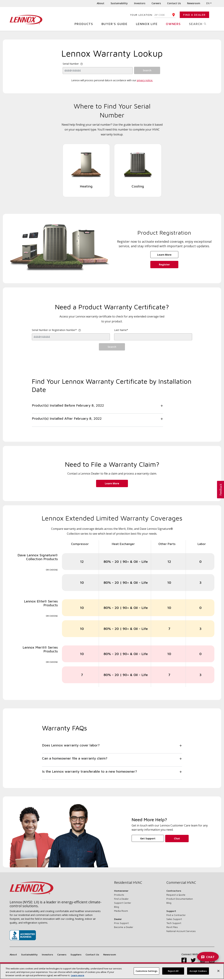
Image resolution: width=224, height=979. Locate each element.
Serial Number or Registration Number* (56, 330)
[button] (220, 489)
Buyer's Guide (116, 23)
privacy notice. (145, 80)
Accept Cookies (198, 971)
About (100, 3)
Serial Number (71, 63)
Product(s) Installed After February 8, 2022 (67, 418)
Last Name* (121, 330)
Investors (139, 3)
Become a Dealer (123, 927)
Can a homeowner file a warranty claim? (74, 758)
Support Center (122, 902)
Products (85, 23)
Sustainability (119, 3)
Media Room (121, 910)
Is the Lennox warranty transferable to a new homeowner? (89, 771)
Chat (177, 838)
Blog (116, 906)
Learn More (164, 254)
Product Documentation (179, 898)
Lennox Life (148, 23)
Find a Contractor (176, 914)
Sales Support (174, 918)
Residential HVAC (128, 882)
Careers (156, 3)
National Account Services (181, 931)
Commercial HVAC (181, 882)
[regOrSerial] (71, 336)
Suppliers (76, 954)
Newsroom (193, 3)
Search (201, 23)
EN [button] (207, 3)
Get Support (147, 838)
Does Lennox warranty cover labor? (71, 745)
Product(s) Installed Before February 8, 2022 (68, 405)
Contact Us (174, 3)
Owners (174, 23)
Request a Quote (175, 894)
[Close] (218, 972)
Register (164, 264)
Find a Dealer (194, 14)
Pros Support (121, 923)
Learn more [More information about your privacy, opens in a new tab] (77, 976)
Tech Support (173, 923)
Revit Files (172, 927)
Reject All (173, 971)
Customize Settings (146, 971)
